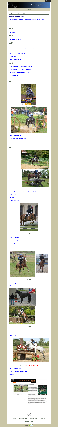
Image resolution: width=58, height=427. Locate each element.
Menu (29, 9)
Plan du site (42, 418)
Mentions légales (29, 421)
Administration (33, 418)
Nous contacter (23, 418)
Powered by (29, 425)
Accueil (15, 418)
